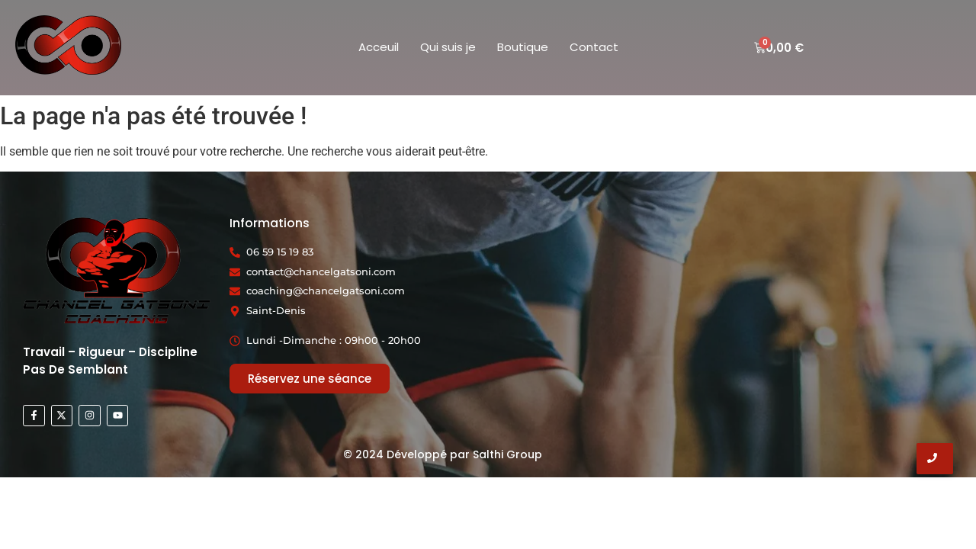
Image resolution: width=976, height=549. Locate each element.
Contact (594, 47)
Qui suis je (448, 47)
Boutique (522, 47)
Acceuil (378, 47)
